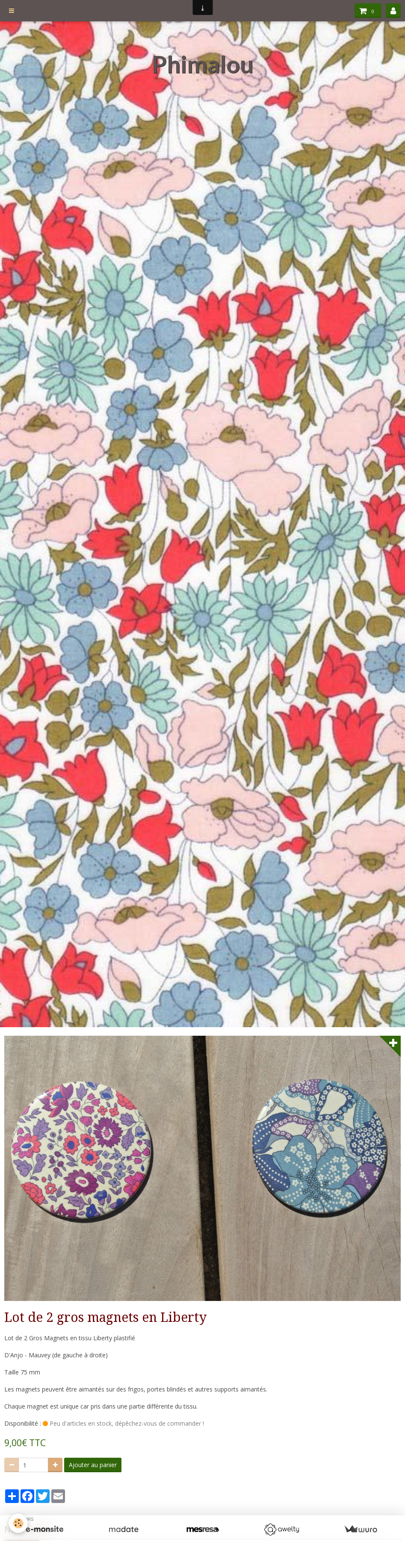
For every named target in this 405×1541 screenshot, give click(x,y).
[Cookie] (18, 1523)
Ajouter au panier (93, 1465)
